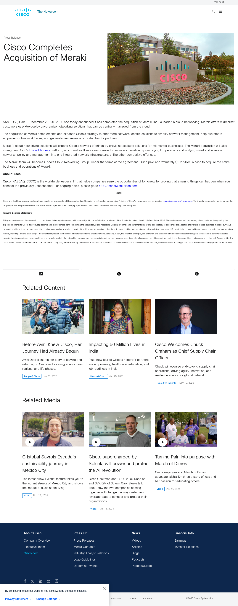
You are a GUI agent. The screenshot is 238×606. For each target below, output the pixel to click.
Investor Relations (187, 547)
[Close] (104, 588)
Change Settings (46, 598)
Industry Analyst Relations (91, 553)
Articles (137, 547)
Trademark (148, 599)
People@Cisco (142, 566)
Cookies (132, 599)
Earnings (180, 540)
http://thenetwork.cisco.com (118, 186)
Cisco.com (31, 553)
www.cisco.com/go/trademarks (177, 201)
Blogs (135, 553)
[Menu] (220, 11)
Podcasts (138, 559)
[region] (54, 595)
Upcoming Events (85, 566)
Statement (115, 599)
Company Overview (37, 540)
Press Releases (84, 540)
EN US (219, 2)
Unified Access (39, 150)
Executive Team (34, 547)
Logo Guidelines (85, 559)
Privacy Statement (16, 598)
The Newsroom (47, 11)
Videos (136, 540)
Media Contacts (84, 547)
